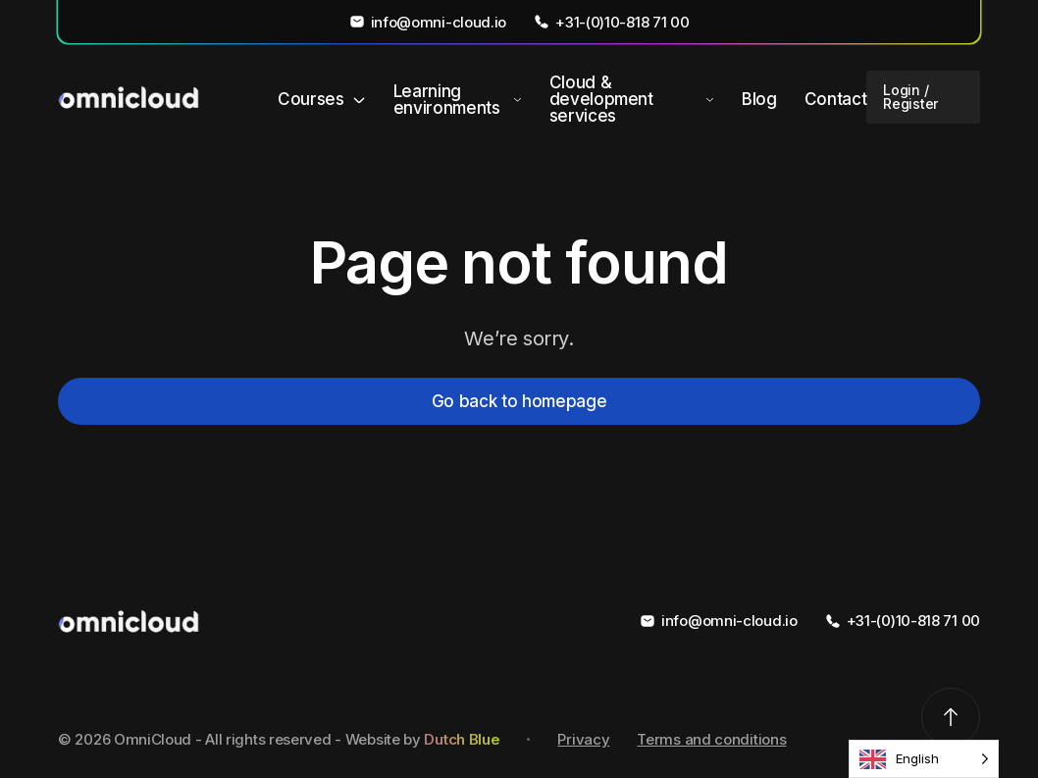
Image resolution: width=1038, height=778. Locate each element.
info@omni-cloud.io (428, 21)
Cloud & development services (601, 100)
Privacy (583, 739)
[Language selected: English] (924, 759)
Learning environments (446, 100)
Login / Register (910, 96)
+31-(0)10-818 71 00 (611, 21)
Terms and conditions (711, 739)
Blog (759, 99)
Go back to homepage (519, 401)
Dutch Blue (461, 739)
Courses (311, 99)
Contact (835, 99)
